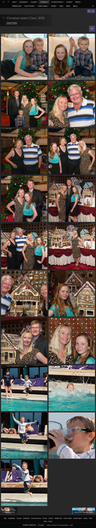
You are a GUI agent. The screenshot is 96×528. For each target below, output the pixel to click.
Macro (75, 6)
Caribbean (44, 2)
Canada (33, 2)
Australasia (23, 2)
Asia (14, 2)
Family (53, 6)
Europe (69, 2)
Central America (57, 2)
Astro (61, 6)
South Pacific (29, 6)
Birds (68, 6)
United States (42, 6)
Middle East (16, 6)
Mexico (78, 2)
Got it (73, 523)
